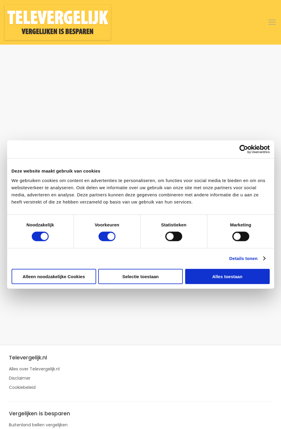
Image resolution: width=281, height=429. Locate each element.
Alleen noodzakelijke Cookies (54, 276)
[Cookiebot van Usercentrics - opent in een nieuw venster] (244, 149)
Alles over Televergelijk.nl (34, 369)
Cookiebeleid (22, 387)
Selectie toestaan (140, 276)
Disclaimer (20, 378)
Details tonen (243, 258)
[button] (272, 22)
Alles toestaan (227, 276)
